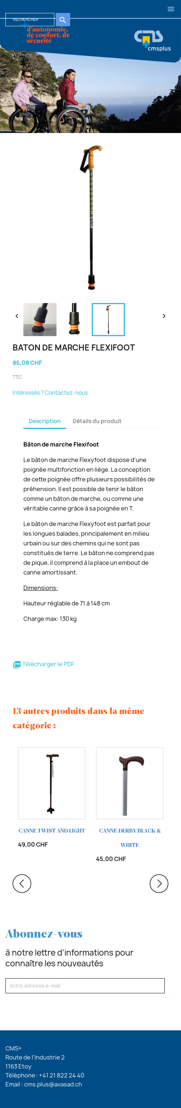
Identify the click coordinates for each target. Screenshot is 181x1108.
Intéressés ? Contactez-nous (50, 393)
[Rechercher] (29, 19)
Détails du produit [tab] (97, 421)
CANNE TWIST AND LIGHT (51, 831)
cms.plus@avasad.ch (53, 1084)
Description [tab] (45, 421)
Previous (22, 883)
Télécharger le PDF (43, 664)
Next (159, 883)
